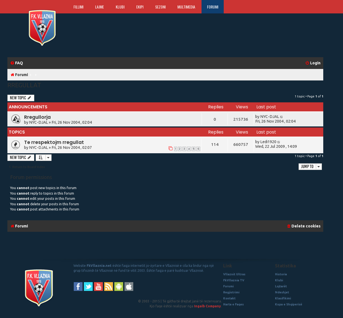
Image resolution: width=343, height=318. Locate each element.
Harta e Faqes (233, 304)
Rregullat (24, 85)
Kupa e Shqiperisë (288, 304)
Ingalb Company (207, 306)
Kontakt (229, 298)
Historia (281, 274)
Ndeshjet (282, 292)
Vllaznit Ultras (234, 274)
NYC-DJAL (38, 122)
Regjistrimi (231, 292)
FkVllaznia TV (233, 280)
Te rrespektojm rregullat (54, 142)
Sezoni (160, 7)
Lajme (99, 7)
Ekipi (139, 7)
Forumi (212, 7)
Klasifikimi (283, 298)
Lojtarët (281, 286)
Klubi (120, 7)
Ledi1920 (268, 142)
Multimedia (186, 7)
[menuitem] (16, 63)
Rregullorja (37, 117)
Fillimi (78, 7)
